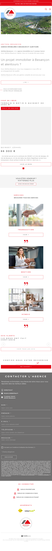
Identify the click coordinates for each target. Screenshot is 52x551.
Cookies (26, 545)
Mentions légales (24, 544)
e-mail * (5, 426)
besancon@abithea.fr (11, 398)
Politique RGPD (45, 544)
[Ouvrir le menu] (50, 9)
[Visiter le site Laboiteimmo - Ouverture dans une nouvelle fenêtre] (26, 540)
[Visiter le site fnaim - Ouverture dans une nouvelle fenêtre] (20, 515)
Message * (6, 442)
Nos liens (37, 544)
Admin (32, 544)
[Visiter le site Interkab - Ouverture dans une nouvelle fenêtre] (30, 515)
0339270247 (8, 394)
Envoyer (9, 461)
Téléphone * (8, 434)
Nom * (4, 409)
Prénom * (6, 418)
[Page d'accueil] (10, 13)
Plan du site (15, 544)
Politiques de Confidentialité (28, 479)
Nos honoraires (7, 544)
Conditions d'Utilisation (43, 479)
